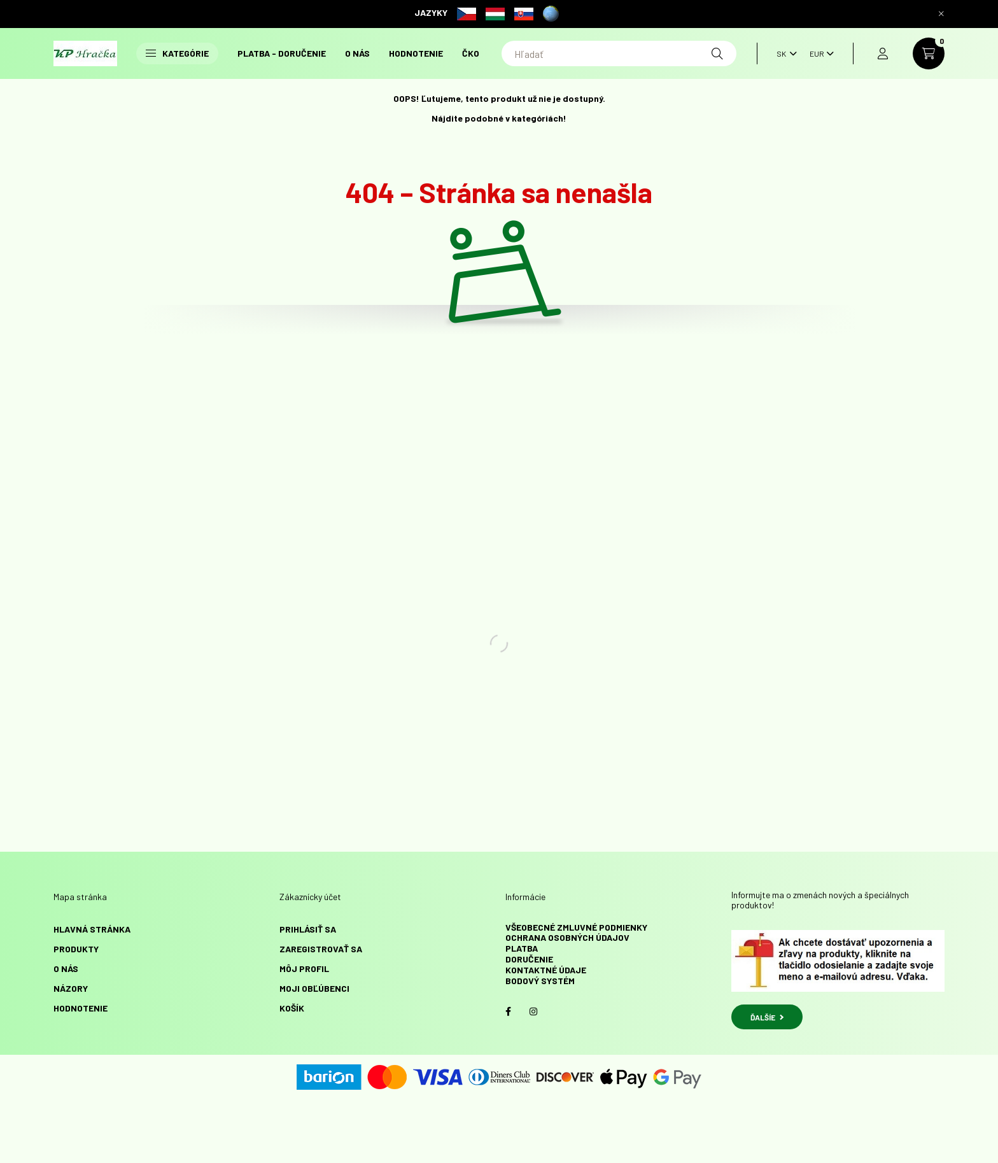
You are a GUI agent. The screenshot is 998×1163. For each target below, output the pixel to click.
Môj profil (304, 968)
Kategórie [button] (177, 53)
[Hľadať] (619, 53)
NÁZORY (70, 988)
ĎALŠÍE (767, 1017)
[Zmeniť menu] (818, 53)
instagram (533, 1011)
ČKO (470, 53)
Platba (521, 948)
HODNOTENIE (416, 53)
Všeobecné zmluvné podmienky (576, 927)
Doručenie (529, 959)
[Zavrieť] (941, 14)
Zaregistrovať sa (320, 948)
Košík (291, 1008)
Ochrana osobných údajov (567, 937)
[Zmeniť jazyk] (783, 53)
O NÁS (357, 53)
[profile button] (883, 53)
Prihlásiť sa (307, 929)
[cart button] (929, 53)
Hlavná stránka (91, 929)
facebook (508, 1011)
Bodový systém (540, 980)
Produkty (76, 948)
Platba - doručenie (281, 53)
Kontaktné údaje (545, 969)
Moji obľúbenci (314, 988)
